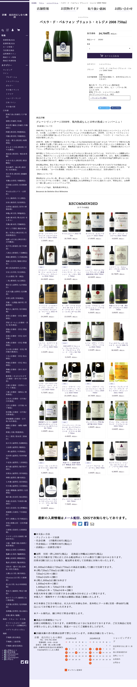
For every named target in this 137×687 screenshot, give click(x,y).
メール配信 (72, 518)
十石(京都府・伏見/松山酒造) (16, 357)
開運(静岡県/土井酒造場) (17, 257)
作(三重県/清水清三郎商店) (16, 438)
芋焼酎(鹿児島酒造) (14, 646)
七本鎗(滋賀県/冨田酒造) (17, 482)
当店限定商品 (8, 50)
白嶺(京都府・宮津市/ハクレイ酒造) (16, 386)
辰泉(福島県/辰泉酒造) (16, 202)
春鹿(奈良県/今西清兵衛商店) (16, 502)
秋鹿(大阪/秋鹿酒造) (15, 432)
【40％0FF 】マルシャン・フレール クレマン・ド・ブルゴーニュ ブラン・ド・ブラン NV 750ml (71, 350)
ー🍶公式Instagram (9, 657)
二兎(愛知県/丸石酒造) (16, 281)
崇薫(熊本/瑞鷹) (13, 615)
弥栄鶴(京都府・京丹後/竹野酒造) (16, 413)
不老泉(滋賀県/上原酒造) (17, 462)
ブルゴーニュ (11, 77)
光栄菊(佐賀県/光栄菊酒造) (16, 606)
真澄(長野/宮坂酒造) (15, 298)
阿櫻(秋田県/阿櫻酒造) (16, 132)
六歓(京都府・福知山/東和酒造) (16, 393)
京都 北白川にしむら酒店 (14, 16)
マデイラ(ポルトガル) (15, 630)
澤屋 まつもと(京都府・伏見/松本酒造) (17, 324)
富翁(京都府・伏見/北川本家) (16, 337)
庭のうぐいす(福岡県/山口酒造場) (16, 599)
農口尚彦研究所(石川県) (16, 268)
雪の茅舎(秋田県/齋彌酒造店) (16, 175)
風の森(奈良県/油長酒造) (17, 497)
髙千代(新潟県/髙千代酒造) (16, 247)
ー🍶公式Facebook (9, 654)
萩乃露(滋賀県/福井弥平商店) (16, 468)
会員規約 (116, 659)
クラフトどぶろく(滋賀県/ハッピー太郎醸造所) (16, 624)
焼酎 (5, 633)
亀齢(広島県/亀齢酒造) (16, 554)
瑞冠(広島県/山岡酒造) (16, 550)
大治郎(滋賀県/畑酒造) (16, 447)
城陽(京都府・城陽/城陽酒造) (16, 427)
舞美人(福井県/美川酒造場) (16, 310)
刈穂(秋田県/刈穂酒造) (16, 136)
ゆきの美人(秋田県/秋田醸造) (16, 162)
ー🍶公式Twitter (8, 656)
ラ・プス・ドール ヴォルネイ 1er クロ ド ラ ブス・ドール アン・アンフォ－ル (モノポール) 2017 (71, 309)
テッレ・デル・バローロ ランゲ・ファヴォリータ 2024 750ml (118, 424)
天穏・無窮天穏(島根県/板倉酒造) (16, 544)
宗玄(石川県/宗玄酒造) (16, 272)
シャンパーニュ (12, 81)
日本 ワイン (11, 102)
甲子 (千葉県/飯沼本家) (16, 228)
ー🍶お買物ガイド (8, 650)
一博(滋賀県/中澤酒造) (16, 451)
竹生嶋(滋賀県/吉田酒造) (17, 486)
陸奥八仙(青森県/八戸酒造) (16, 116)
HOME (34, 3)
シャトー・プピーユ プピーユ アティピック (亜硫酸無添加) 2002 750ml (94, 272)
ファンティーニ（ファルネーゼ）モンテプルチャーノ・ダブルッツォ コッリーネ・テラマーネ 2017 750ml (71, 429)
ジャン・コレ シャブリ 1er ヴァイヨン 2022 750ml (47, 468)
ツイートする (104, 108)
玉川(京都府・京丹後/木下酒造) (16, 407)
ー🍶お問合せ (7, 659)
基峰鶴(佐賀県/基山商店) (17, 611)
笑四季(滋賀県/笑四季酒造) (16, 457)
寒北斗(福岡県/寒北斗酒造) (16, 592)
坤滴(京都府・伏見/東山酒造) (16, 364)
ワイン (6, 73)
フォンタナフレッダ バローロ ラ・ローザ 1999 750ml (118, 345)
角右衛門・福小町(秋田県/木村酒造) (16, 168)
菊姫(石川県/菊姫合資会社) (16, 262)
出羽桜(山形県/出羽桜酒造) (16, 186)
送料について (118, 656)
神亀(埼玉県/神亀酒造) (16, 213)
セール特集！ (8, 47)
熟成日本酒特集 (9, 61)
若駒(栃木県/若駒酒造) (16, 224)
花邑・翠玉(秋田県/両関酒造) (16, 142)
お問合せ (116, 662)
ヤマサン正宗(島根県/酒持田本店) (16, 538)
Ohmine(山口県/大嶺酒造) (16, 579)
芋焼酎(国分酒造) (13, 637)
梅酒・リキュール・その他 (14, 619)
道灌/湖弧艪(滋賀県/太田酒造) (17, 491)
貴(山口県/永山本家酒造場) (16, 586)
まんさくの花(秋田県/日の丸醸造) (16, 148)
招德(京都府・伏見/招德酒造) (16, 331)
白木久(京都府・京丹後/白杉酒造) (16, 400)
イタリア (9, 94)
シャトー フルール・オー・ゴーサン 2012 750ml (95, 468)
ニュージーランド (13, 98)
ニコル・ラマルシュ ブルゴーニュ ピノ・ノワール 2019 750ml (94, 307)
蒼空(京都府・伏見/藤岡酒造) (16, 317)
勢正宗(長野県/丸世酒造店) (16, 286)
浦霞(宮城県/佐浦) (14, 121)
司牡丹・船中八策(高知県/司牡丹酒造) (16, 568)
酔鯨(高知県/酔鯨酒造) (16, 558)
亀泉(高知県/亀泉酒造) (16, 562)
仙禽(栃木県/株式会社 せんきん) (16, 219)
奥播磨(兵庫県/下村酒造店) (16, 513)
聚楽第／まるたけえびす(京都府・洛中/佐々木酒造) (16, 378)
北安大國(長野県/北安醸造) (16, 293)
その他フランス (12, 90)
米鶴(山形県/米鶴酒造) (16, 181)
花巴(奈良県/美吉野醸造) (17, 508)
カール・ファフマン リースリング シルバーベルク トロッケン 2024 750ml (47, 235)
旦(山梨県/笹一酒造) (15, 276)
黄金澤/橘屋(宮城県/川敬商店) (17, 126)
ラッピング (7, 70)
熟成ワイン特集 (9, 57)
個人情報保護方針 (120, 652)
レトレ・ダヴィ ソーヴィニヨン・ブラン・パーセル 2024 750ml (94, 345)
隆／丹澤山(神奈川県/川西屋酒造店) (16, 234)
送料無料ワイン (9, 54)
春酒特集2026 (9, 40)
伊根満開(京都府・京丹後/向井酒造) (16, 420)
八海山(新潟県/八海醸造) (17, 253)
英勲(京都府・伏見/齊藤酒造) (16, 344)
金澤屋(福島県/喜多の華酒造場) (16, 208)
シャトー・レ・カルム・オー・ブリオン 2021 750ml (118, 269)
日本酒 (6, 110)
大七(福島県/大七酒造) (16, 198)
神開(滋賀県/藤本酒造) (16, 478)
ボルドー (9, 86)
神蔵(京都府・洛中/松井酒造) (16, 371)
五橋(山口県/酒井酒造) (16, 573)
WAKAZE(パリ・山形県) (16, 193)
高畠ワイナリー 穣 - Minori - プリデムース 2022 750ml (118, 307)
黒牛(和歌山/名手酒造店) (17, 519)
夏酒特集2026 (9, 43)
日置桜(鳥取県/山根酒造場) (16, 531)
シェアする (116, 108)
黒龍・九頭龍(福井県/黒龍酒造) (16, 304)
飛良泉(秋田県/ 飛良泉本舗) (16, 155)
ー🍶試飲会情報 (7, 652)
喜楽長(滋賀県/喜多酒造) (17, 473)
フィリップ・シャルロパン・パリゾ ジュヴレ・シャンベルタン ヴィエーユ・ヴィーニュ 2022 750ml (47, 309)
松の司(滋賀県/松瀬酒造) (17, 443)
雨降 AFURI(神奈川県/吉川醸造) (16, 241)
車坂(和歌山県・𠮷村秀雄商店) (17, 524)
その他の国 (10, 107)
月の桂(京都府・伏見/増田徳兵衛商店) (16, 351)
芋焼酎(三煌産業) (13, 642)
